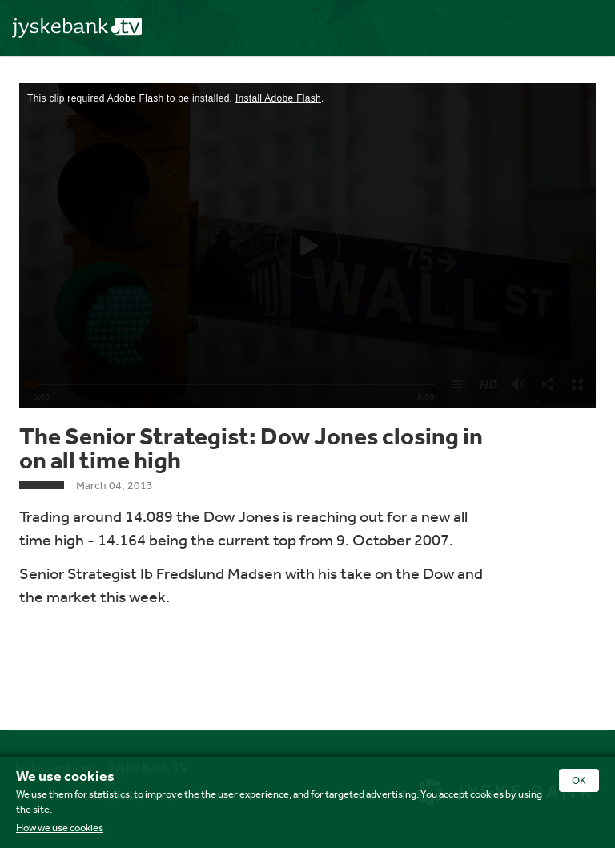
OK (579, 780)
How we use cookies (59, 827)
